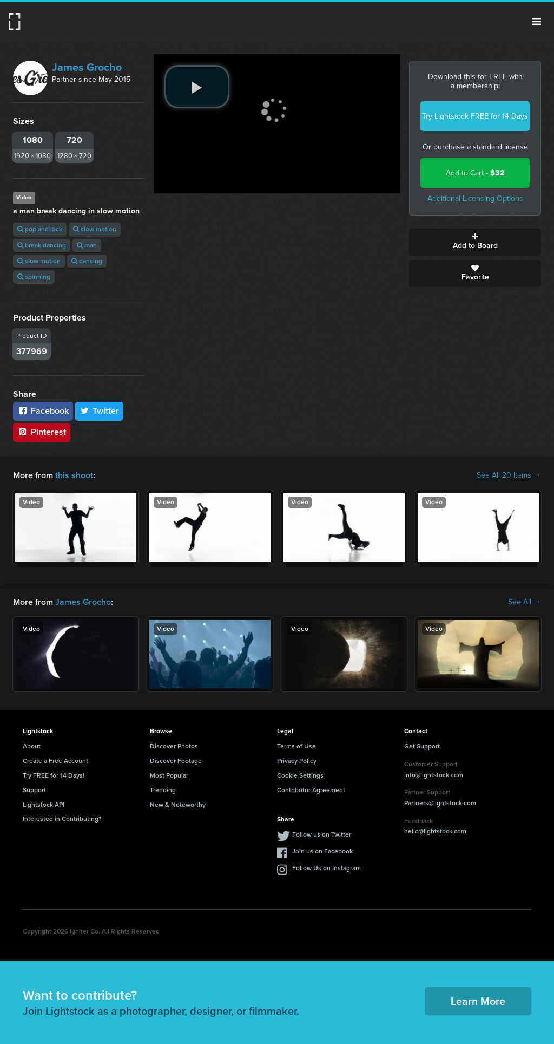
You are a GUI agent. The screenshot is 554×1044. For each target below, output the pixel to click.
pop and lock (39, 229)
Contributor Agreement (311, 790)
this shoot (74, 475)
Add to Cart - (475, 173)
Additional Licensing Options (475, 198)
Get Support (422, 746)
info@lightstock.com (433, 775)
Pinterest (41, 432)
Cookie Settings (300, 775)
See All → (524, 602)
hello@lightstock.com (435, 831)
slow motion (94, 229)
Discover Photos (174, 746)
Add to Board (475, 242)
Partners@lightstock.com (440, 803)
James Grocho (87, 67)
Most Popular (169, 775)
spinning (33, 277)
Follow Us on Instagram (326, 868)
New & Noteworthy (178, 805)
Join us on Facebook (322, 851)
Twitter (100, 410)
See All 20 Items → (509, 475)
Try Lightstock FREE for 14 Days (475, 116)
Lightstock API (43, 805)
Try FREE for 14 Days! (53, 775)
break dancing (41, 245)
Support (34, 790)
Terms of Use (296, 746)
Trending (163, 790)
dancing (86, 261)
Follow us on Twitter (321, 834)
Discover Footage (176, 761)
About (32, 746)
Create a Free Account (55, 761)
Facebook (43, 410)
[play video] (196, 86)
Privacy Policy (296, 761)
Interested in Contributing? (62, 819)
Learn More (478, 1001)
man (87, 245)
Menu (536, 21)
